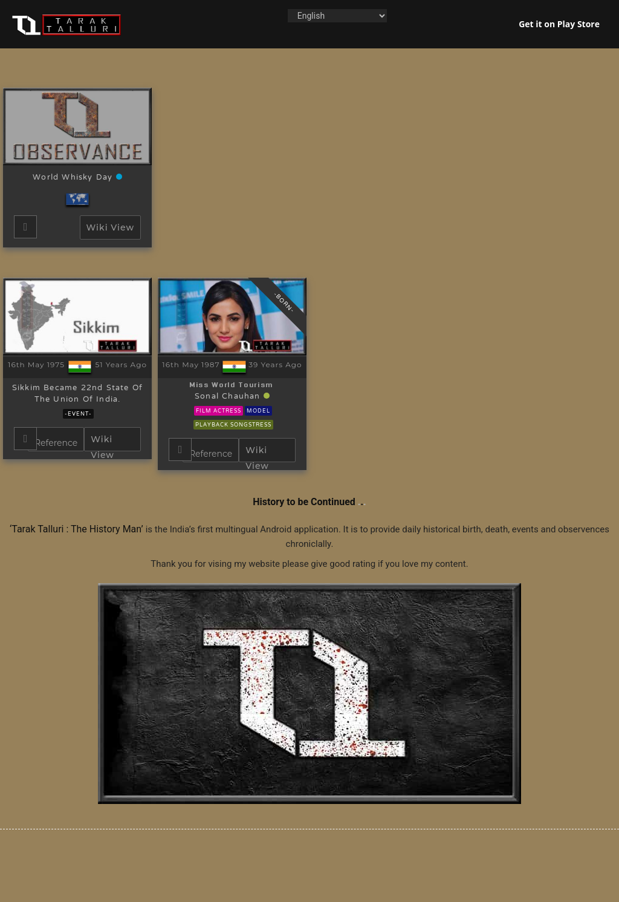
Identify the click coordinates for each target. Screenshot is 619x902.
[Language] (337, 15)
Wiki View (110, 227)
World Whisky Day (74, 178)
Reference (55, 442)
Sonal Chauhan (229, 397)
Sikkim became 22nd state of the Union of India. (77, 394)
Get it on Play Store (559, 24)
